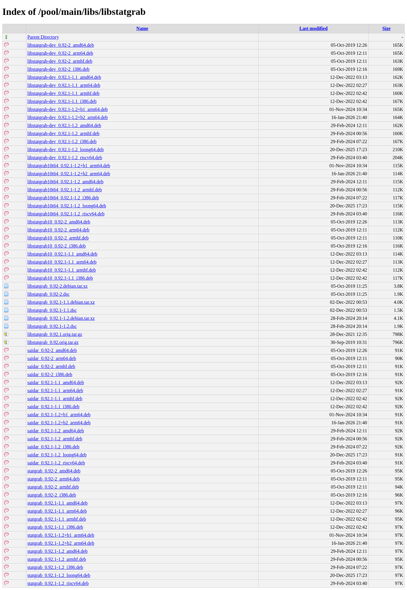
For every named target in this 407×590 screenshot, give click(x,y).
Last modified (313, 28)
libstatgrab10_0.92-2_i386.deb (56, 245)
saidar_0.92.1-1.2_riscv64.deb (56, 462)
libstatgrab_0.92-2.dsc (48, 294)
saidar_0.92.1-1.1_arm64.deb (55, 390)
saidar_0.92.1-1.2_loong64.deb (57, 454)
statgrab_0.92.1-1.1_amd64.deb (57, 503)
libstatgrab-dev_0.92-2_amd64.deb (60, 45)
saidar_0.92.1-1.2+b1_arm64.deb (59, 414)
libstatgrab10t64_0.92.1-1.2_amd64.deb (65, 181)
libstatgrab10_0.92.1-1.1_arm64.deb (62, 262)
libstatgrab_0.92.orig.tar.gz (52, 342)
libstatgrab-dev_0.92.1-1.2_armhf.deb (63, 133)
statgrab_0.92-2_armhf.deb (53, 486)
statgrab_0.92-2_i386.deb (51, 494)
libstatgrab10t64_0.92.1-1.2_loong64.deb (66, 205)
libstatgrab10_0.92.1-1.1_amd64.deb (62, 253)
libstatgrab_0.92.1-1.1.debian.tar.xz (61, 302)
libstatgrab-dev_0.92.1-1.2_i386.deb (62, 141)
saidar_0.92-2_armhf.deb (51, 366)
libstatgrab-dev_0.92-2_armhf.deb (59, 61)
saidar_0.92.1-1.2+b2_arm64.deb (59, 422)
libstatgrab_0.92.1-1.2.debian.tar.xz (61, 318)
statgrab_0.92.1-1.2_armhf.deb (56, 559)
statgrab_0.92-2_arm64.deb (53, 478)
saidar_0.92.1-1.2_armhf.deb (54, 438)
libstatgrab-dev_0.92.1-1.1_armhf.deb (63, 93)
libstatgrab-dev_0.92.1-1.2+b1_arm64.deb (67, 109)
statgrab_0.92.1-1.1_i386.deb (55, 527)
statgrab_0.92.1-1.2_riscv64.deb (58, 583)
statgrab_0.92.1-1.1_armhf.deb (56, 519)
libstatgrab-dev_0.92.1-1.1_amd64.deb (64, 77)
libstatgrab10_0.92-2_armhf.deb (58, 237)
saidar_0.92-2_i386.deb (49, 374)
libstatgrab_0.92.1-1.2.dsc (52, 326)
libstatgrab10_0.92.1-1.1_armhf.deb (61, 270)
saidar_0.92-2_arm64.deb (51, 358)
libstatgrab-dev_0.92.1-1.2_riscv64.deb (64, 157)
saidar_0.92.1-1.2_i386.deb (53, 446)
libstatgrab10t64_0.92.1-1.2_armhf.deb (64, 189)
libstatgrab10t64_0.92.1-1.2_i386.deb (63, 197)
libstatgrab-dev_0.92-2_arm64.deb (60, 53)
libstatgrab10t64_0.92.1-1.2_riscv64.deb (66, 213)
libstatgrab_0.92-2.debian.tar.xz (57, 286)
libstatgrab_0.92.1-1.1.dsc (52, 310)
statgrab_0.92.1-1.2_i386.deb (55, 567)
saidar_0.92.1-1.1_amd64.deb (55, 382)
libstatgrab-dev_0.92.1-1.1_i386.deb (62, 101)
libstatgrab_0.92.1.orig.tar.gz (54, 334)
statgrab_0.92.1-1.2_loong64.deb (58, 575)
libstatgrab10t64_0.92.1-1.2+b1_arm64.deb (68, 165)
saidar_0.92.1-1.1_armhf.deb (54, 398)
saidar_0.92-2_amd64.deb (52, 350)
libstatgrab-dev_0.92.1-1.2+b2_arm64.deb (67, 117)
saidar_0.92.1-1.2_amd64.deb (55, 430)
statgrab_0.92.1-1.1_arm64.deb (57, 511)
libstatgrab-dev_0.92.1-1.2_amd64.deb (64, 125)
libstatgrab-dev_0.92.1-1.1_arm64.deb (63, 85)
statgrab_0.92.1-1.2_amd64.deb (57, 551)
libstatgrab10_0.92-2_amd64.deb (58, 221)
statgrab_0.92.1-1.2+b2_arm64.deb (60, 543)
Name (142, 28)
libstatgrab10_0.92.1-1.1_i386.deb (60, 278)
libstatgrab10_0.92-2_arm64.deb (58, 229)
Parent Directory (43, 37)
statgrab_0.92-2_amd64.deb (54, 470)
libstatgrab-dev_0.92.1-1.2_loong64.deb (65, 149)
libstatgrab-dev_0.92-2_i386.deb (58, 69)
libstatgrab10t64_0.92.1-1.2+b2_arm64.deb (68, 173)
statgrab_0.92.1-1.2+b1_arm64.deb (60, 535)
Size (386, 28)
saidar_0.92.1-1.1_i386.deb (53, 406)
